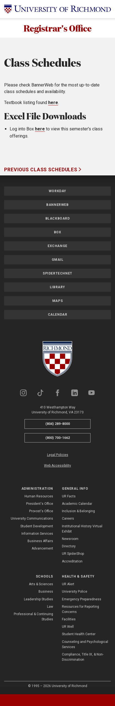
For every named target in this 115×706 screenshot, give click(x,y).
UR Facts (69, 496)
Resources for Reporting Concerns (80, 609)
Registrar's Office (58, 28)
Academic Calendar (77, 504)
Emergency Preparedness (81, 599)
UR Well (68, 627)
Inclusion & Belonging (78, 511)
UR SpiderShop (73, 554)
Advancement (42, 548)
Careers (68, 518)
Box (57, 232)
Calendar (57, 314)
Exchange (57, 246)
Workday (57, 191)
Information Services (37, 534)
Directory (69, 546)
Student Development (36, 526)
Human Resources (38, 496)
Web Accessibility (57, 465)
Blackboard (57, 218)
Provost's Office (41, 511)
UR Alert (68, 584)
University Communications (32, 518)
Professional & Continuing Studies (33, 616)
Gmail (58, 260)
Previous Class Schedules (41, 169)
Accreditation (72, 561)
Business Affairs (40, 541)
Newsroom (70, 539)
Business (46, 591)
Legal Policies (57, 455)
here (53, 102)
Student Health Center (78, 634)
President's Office (39, 504)
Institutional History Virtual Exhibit (82, 528)
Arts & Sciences (41, 584)
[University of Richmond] (57, 9)
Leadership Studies (38, 599)
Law (50, 607)
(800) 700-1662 (57, 438)
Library (57, 287)
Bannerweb (57, 205)
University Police (74, 591)
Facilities (69, 619)
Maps (57, 301)
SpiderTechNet (57, 273)
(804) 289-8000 (57, 424)
